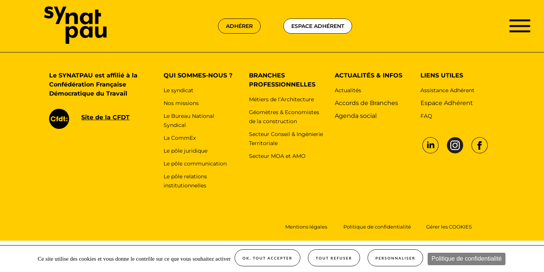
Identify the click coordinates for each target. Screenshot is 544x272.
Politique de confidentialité (466, 258)
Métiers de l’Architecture (281, 99)
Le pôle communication (195, 163)
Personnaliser (396, 258)
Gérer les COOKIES (449, 227)
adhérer (239, 26)
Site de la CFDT (105, 117)
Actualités (348, 90)
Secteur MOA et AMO (277, 156)
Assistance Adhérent (447, 90)
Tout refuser (334, 258)
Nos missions (181, 103)
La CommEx (180, 137)
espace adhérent (317, 26)
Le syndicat (178, 90)
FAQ (426, 116)
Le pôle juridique (185, 150)
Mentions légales (306, 227)
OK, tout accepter (267, 258)
